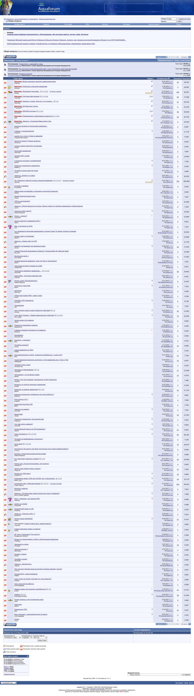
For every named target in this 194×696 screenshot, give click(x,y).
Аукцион (46, 24)
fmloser (168, 252)
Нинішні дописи (154, 24)
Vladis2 (16, 233)
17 (178, 102)
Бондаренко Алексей (21, 536)
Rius (15, 341)
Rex (15, 243)
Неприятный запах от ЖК (24, 509)
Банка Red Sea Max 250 (23, 404)
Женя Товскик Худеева (21, 495)
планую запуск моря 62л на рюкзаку (28, 146)
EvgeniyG (17, 421)
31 (178, 390)
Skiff (15, 118)
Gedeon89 (17, 177)
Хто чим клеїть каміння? (23, 424)
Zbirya (16, 435)
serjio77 (168, 570)
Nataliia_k (17, 167)
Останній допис (162, 78)
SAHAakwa (167, 381)
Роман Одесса (19, 485)
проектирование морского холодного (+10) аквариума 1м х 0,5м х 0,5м (41, 360)
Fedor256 (17, 98)
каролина (18, 291)
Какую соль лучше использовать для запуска (31, 464)
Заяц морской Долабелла (24, 584)
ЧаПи (87, 24)
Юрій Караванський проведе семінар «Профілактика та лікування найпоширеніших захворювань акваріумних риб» (51, 44)
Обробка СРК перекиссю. (24, 300)
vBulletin (79, 687)
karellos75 (17, 515)
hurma (16, 297)
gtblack (16, 376)
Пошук (178, 24)
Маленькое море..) (21, 256)
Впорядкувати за (27, 636)
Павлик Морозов (19, 212)
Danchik (168, 297)
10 (178, 82)
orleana (168, 480)
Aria (15, 460)
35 (178, 459)
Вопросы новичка (21, 488)
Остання (184, 57)
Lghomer (17, 182)
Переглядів (186, 78)
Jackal (16, 322)
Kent (169, 415)
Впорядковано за (9, 636)
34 (178, 479)
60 (178, 435)
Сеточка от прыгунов (22, 286)
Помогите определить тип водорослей (29, 419)
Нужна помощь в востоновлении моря (29, 599)
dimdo (16, 287)
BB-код (6, 666)
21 (178, 590)
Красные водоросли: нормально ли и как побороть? (34, 394)
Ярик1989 (17, 561)
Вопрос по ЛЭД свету (22, 474)
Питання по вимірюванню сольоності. (28, 439)
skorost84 (168, 606)
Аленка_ (17, 312)
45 (178, 117)
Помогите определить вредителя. (27, 166)
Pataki (169, 112)
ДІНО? (16, 619)
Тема (15, 78)
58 (178, 112)
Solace (16, 520)
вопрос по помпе (20, 504)
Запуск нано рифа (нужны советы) (27, 469)
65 (178, 97)
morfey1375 (167, 93)
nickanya (17, 83)
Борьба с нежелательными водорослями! (30, 454)
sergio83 (17, 381)
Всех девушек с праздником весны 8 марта (30, 614)
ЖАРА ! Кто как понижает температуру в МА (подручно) (35, 380)
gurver (169, 550)
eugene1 (17, 565)
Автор (20, 78)
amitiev (16, 591)
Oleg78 (16, 157)
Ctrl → (178, 57)
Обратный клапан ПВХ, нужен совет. (28, 296)
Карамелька (18, 327)
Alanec (16, 262)
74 (178, 445)
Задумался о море (21, 544)
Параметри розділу (164, 60)
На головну (179, 683)
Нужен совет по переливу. (24, 236)
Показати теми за (38, 636)
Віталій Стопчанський (97, 688)
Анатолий (168, 83)
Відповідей (178, 78)
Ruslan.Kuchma (166, 287)
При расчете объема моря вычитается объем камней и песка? (38, 569)
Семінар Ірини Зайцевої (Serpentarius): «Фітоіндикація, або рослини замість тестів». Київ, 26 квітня (47, 34)
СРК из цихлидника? (22, 201)
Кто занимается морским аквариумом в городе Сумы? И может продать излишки (45, 231)
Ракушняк (18, 604)
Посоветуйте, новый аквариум (25, 574)
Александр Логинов (20, 596)
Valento (16, 430)
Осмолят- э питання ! (22, 340)
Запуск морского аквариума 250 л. (27, 221)
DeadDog (17, 510)
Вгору (191, 683)
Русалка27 (167, 102)
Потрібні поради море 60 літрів (26, 171)
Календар (126, 24)
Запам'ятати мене (183, 19)
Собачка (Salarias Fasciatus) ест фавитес (30, 330)
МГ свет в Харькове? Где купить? (27, 534)
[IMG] (5, 669)
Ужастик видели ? (21, 549)
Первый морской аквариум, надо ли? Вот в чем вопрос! (35, 261)
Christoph (17, 546)
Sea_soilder (18, 317)
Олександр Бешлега (14, 65)
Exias (169, 302)
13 (178, 361)
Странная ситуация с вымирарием (27, 161)
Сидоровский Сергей (20, 137)
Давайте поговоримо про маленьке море (30, 246)
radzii (16, 601)
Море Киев (18, 414)
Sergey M (17, 470)
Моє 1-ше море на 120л (23, 226)
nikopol (169, 212)
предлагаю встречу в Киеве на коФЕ (28, 266)
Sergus (16, 198)
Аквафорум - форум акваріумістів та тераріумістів (22, 19)
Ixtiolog (16, 93)
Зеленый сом (18, 337)
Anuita (16, 530)
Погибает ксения (20, 559)
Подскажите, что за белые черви (26, 375)
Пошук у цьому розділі (182, 60)
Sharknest (168, 217)
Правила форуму (9, 674)
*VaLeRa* (17, 525)
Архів (186, 683)
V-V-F (169, 361)
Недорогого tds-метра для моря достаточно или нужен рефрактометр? (41, 449)
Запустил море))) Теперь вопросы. (27, 141)
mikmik (16, 416)
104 (177, 92)
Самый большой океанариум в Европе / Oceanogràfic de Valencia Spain (41, 251)
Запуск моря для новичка (24, 320)
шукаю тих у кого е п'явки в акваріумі (28, 136)
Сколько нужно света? (22, 211)
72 (178, 316)
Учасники (105, 24)
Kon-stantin (17, 257)
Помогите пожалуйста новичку (26, 325)
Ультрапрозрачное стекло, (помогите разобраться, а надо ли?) (38, 355)
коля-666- (17, 302)
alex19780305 (166, 565)
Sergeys (16, 580)
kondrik (16, 128)
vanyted (168, 197)
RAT (169, 267)
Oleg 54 (168, 601)
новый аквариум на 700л (23, 350)
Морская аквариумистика (47, 19)
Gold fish (17, 277)
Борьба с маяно (20, 554)
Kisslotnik (168, 88)
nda (15, 307)
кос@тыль (167, 495)
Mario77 (16, 238)
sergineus (17, 132)
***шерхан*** (18, 108)
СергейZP (17, 371)
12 (178, 346)
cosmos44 (17, 203)
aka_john (17, 253)
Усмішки (6, 668)
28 (178, 595)
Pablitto (16, 351)
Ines (15, 228)
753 (177, 181)
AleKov (16, 606)
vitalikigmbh (17, 361)
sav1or (16, 208)
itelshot (16, 162)
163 (177, 484)
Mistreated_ (17, 551)
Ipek (15, 611)
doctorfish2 (17, 113)
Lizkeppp (168, 182)
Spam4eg (17, 103)
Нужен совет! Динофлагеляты (25, 281)
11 (178, 356)
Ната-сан (17, 292)
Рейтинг (150, 78)
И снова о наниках (21, 186)
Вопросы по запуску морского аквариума (30, 385)
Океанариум (19, 305)
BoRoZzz (17, 332)
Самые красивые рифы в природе (27, 529)
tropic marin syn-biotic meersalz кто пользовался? (32, 579)
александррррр (19, 585)
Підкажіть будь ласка (22, 365)
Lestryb (168, 470)
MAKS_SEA (167, 401)
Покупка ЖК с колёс (22, 156)
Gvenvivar (17, 142)
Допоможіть (18, 335)
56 (178, 272)
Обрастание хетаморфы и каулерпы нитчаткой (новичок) (36, 191)
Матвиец (168, 312)
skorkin (169, 450)
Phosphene (17, 187)
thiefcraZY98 (167, 127)
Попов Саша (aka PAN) (163, 590)
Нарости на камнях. (21, 409)
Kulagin (168, 406)
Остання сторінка (55, 91)
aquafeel (168, 98)
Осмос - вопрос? (20, 216)
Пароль (163, 21)
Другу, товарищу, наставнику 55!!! (27, 499)
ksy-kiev (168, 292)
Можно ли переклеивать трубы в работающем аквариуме (36, 539)
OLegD (16, 147)
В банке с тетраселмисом (24, 131)
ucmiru (16, 172)
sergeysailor (167, 420)
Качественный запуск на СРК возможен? (30, 429)
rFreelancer (167, 396)
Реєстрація (68, 24)
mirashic (168, 500)
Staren (16, 222)
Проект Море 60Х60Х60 (23, 519)
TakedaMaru (167, 107)
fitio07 (16, 406)
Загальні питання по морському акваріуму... (31, 126)
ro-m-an (16, 450)
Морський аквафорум (22, 151)
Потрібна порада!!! (21, 345)
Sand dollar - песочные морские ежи (28, 276)
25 (178, 311)
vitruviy (16, 248)
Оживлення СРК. (20, 609)
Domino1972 (167, 117)
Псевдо (163, 19)
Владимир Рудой (165, 232)
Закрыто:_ (24, 176)
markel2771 (17, 465)
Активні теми (18, 24)
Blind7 (16, 445)
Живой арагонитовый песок (24, 196)
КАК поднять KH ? (21, 399)
